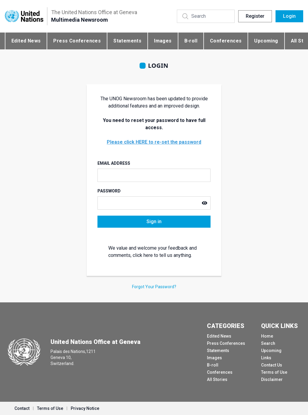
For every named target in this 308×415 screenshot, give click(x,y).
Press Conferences (77, 41)
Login (289, 16)
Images (162, 41)
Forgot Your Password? (154, 286)
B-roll (190, 41)
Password (109, 191)
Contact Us (271, 365)
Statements (127, 41)
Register (255, 16)
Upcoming (266, 41)
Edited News (26, 41)
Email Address (113, 163)
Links (266, 357)
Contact (21, 408)
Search (268, 343)
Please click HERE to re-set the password (154, 142)
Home (267, 336)
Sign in (154, 221)
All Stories (217, 379)
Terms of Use (274, 372)
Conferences (226, 41)
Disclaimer (272, 379)
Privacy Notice (85, 408)
